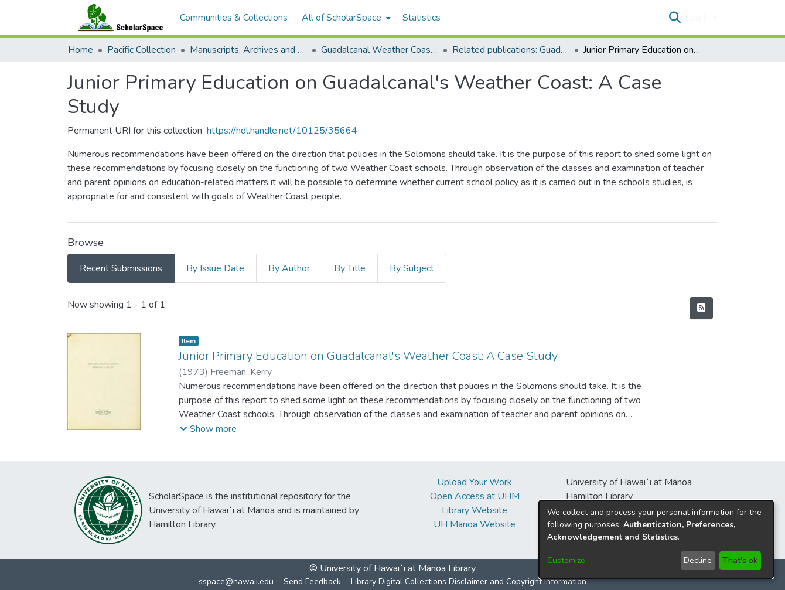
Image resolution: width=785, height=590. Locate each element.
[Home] (117, 17)
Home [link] (80, 49)
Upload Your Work (474, 482)
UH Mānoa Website (475, 524)
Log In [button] (698, 17)
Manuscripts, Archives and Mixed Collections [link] (248, 49)
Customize (566, 560)
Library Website (474, 510)
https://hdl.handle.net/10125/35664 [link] (282, 130)
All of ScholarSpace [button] (341, 17)
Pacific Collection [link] (141, 49)
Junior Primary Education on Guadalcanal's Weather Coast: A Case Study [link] (368, 356)
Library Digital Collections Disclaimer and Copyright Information (468, 581)
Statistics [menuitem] (421, 17)
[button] (674, 18)
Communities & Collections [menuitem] (234, 17)
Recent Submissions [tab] (121, 268)
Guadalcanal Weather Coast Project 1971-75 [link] (379, 49)
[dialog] (656, 539)
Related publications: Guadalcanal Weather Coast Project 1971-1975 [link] (510, 49)
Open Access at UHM (475, 496)
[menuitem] (345, 17)
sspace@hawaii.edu (236, 581)
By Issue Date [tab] (215, 268)
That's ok (739, 560)
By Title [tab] (350, 268)
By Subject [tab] (412, 268)
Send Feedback (312, 581)
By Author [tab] (289, 268)
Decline (698, 560)
